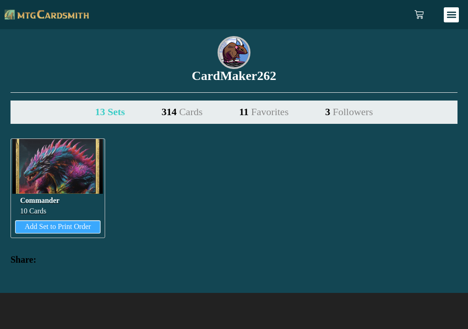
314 (181, 111)
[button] (451, 14)
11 (263, 111)
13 (110, 111)
